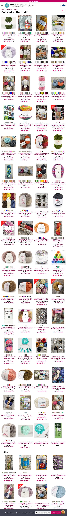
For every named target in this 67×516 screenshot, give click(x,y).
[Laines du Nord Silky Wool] (25, 293)
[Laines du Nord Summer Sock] (41, 293)
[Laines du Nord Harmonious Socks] (41, 148)
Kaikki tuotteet (6, 9)
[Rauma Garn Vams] (8, 29)
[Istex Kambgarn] (25, 148)
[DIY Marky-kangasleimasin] (25, 408)
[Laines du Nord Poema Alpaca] (25, 90)
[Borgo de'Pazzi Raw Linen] (8, 408)
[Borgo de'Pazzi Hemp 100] (8, 148)
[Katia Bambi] (58, 148)
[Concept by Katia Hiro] (58, 177)
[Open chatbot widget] (63, 512)
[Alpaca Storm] (8, 497)
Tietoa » (31, 513)
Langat (15, 9)
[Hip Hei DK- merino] (8, 469)
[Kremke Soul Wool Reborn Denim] (58, 90)
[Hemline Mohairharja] (58, 322)
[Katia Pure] (25, 497)
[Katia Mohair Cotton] (8, 264)
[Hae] (43, 5)
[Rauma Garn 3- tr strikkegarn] (41, 29)
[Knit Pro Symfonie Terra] (8, 206)
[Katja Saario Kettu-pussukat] (41, 59)
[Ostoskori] (60, 5)
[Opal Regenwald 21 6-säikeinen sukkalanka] (8, 119)
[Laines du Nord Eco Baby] (58, 497)
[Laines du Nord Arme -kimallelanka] (41, 264)
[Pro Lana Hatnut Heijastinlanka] (25, 469)
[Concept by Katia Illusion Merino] (25, 119)
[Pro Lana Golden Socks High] (8, 234)
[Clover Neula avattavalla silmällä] (58, 436)
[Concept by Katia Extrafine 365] (41, 234)
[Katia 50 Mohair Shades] (41, 90)
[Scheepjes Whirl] (58, 264)
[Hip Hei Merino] (58, 234)
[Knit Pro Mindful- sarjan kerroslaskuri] (25, 436)
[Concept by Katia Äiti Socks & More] (58, 119)
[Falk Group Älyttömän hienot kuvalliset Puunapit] (58, 352)
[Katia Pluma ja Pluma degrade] (8, 59)
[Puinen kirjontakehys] (41, 497)
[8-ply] (41, 177)
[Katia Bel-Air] (41, 408)
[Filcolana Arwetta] (25, 59)
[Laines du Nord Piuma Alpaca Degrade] (25, 264)
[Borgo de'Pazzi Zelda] (25, 234)
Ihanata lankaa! (33, 1)
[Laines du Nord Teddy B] (25, 380)
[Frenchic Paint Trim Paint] (8, 322)
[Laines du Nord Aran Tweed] (58, 293)
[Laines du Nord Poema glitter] (25, 206)
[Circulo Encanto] (41, 352)
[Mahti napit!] (41, 322)
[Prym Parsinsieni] (41, 469)
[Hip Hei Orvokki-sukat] (58, 469)
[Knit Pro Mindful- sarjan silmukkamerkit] (25, 352)
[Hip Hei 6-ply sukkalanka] (8, 177)
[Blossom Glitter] (8, 352)
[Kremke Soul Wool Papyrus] (41, 380)
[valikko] (2, 5)
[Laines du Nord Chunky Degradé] (8, 436)
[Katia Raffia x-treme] (58, 206)
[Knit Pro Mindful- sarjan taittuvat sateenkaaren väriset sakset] (41, 436)
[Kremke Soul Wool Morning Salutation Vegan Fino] (25, 177)
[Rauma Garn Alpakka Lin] (25, 29)
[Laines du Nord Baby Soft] (8, 90)
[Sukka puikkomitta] (58, 380)
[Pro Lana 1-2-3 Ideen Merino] (25, 322)
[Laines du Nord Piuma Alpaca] (8, 293)
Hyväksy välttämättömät (43, 512)
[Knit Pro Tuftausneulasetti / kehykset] (41, 119)
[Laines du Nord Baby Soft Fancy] (8, 380)
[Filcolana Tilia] (58, 29)
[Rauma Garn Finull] (58, 59)
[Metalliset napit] (41, 206)
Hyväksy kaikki (56, 512)
